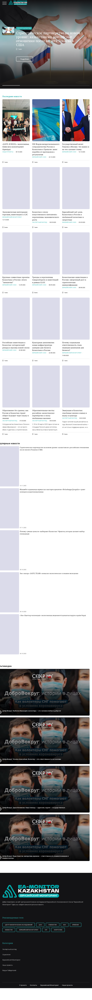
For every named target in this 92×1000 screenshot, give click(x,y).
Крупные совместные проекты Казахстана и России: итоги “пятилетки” (15, 280)
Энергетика (60, 930)
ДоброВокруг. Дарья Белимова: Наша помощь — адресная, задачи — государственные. (34, 808)
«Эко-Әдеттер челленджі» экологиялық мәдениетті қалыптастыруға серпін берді (53, 615)
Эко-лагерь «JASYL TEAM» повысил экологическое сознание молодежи (49, 573)
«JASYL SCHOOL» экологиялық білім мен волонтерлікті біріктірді (15, 147)
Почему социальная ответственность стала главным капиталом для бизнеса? (73, 347)
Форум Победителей (9, 971)
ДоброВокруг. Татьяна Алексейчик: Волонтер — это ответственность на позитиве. (32, 759)
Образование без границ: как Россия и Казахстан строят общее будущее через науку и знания (15, 414)
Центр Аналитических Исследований (19, 925)
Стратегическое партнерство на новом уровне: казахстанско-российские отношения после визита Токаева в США (48, 38)
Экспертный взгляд (24, 28)
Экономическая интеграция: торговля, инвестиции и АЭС (15, 213)
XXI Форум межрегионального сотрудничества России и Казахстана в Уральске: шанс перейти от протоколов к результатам (45, 149)
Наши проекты (7, 152)
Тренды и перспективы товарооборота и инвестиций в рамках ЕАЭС (45, 280)
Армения (78, 925)
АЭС (67, 925)
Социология (6, 955)
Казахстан (9, 930)
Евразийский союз (39, 157)
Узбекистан (54, 925)
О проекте (23, 986)
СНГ (47, 930)
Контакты (33, 986)
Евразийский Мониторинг (12, 217)
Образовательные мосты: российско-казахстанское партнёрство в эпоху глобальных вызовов (43, 414)
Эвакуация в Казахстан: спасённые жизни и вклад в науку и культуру (74, 413)
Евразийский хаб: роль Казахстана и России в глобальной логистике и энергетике (73, 216)
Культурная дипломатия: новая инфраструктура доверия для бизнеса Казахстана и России (43, 347)
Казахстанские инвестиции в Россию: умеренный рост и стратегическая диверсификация (75, 281)
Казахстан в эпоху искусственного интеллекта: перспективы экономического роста (45, 216)
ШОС (41, 925)
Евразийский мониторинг (29, 930)
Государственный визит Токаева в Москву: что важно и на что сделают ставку (75, 147)
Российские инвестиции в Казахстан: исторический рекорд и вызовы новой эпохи (15, 345)
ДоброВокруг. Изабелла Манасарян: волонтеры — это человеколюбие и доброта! (32, 711)
